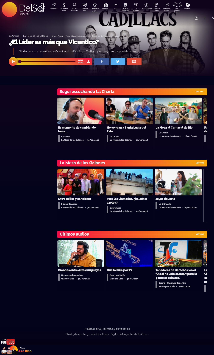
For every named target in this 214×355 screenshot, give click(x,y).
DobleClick (52, 9)
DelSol (31, 8)
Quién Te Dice (86, 10)
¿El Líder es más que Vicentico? (54, 42)
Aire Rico (108, 9)
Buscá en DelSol (42, 10)
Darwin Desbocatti (75, 10)
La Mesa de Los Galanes (97, 10)
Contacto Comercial (189, 16)
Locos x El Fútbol (163, 10)
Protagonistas (152, 9)
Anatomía (196, 9)
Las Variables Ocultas (185, 10)
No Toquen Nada (64, 10)
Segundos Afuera (173, 10)
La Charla (14, 35)
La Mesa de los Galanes (35, 35)
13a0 (118, 9)
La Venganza (141, 10)
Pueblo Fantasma (129, 10)
